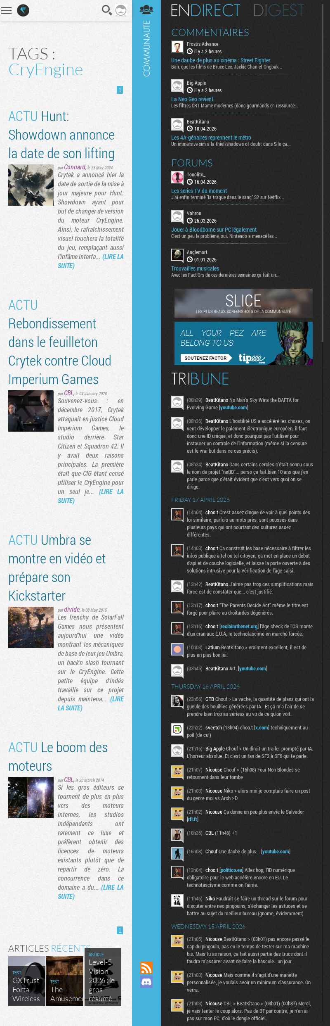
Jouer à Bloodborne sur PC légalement (214, 229)
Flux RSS (146, 968)
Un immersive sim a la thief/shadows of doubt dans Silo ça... (231, 143)
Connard (74, 166)
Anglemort (197, 252)
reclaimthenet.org (239, 626)
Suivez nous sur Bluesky (146, 1010)
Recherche (107, 10)
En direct (205, 10)
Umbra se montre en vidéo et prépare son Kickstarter (57, 567)
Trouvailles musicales (195, 268)
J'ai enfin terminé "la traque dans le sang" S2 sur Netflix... (227, 197)
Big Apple (196, 82)
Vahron (194, 213)
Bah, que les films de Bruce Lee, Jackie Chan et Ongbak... (226, 66)
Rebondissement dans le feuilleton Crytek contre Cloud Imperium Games (59, 341)
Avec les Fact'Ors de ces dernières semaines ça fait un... (225, 274)
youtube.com (233, 407)
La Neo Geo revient (192, 99)
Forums (192, 163)
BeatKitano (198, 121)
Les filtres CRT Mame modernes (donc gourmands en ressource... (234, 105)
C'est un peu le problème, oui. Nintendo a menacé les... (224, 236)
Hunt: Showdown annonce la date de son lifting (61, 134)
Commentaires (210, 32)
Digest (279, 10)
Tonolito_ (196, 174)
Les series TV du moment (199, 191)
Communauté (146, 472)
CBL (68, 392)
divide (72, 609)
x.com (261, 727)
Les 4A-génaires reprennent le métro (211, 137)
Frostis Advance (202, 43)
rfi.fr (192, 819)
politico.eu (231, 870)
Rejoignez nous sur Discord (146, 982)
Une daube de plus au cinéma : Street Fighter (220, 60)
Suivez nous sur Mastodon (146, 996)
